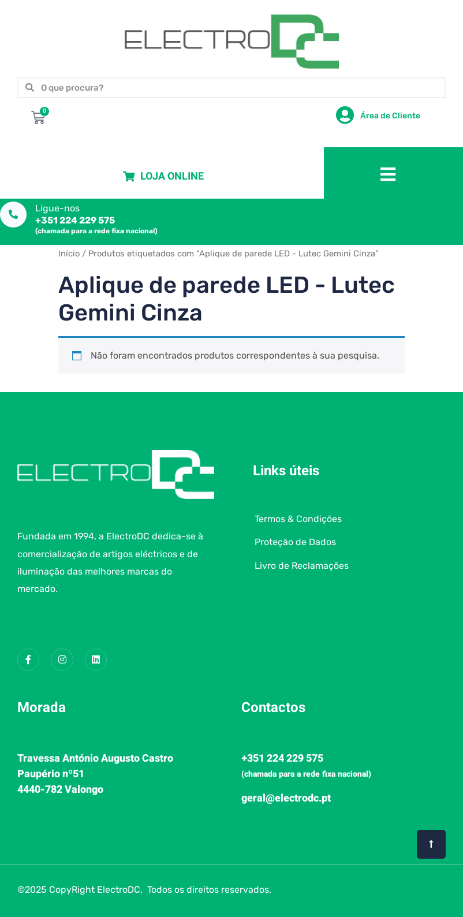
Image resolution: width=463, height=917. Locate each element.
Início (69, 253)
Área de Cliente (390, 116)
